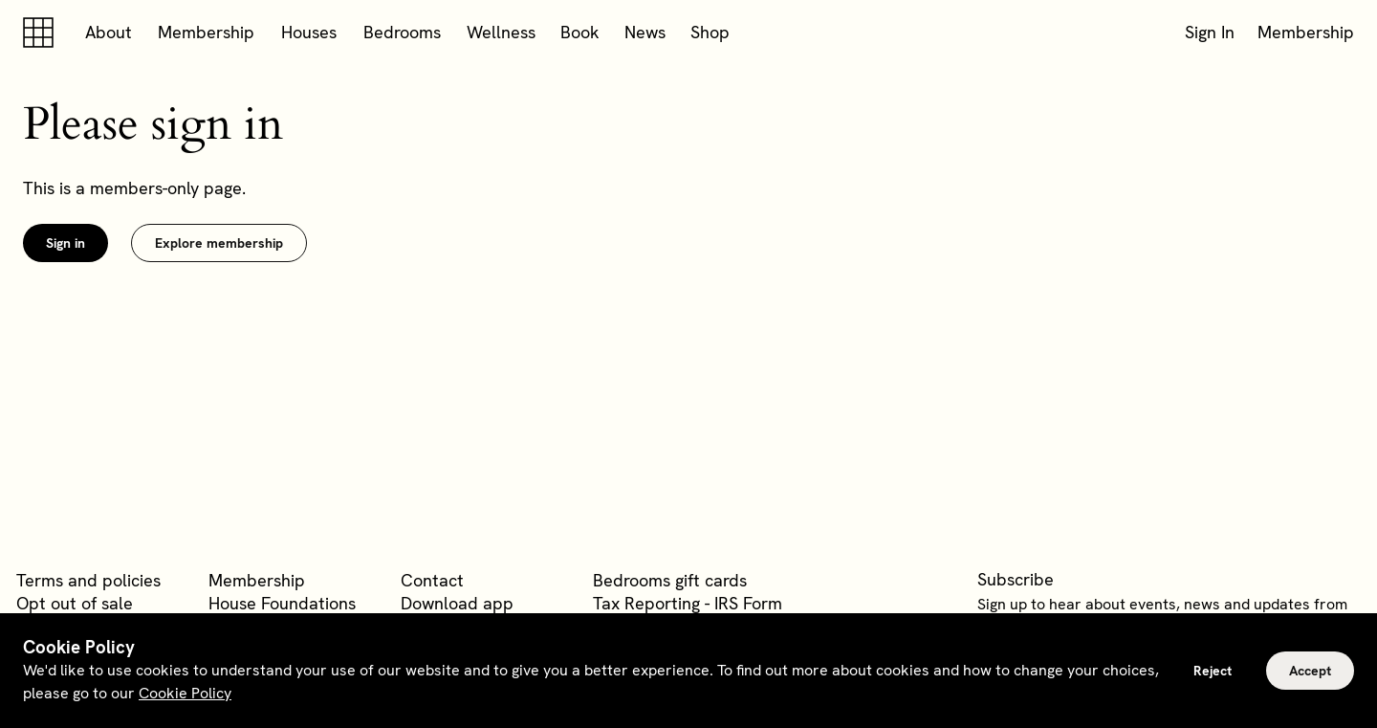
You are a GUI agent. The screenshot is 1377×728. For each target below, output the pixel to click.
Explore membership (219, 243)
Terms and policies (88, 580)
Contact (432, 580)
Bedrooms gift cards (670, 580)
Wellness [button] (501, 32)
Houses (309, 32)
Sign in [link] (65, 243)
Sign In (1210, 32)
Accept (1310, 670)
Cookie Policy (185, 693)
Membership (206, 32)
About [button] (108, 32)
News (645, 32)
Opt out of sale (74, 603)
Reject (1212, 670)
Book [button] (580, 32)
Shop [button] (710, 32)
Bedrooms (402, 32)
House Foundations (282, 603)
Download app (457, 603)
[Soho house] (42, 32)
